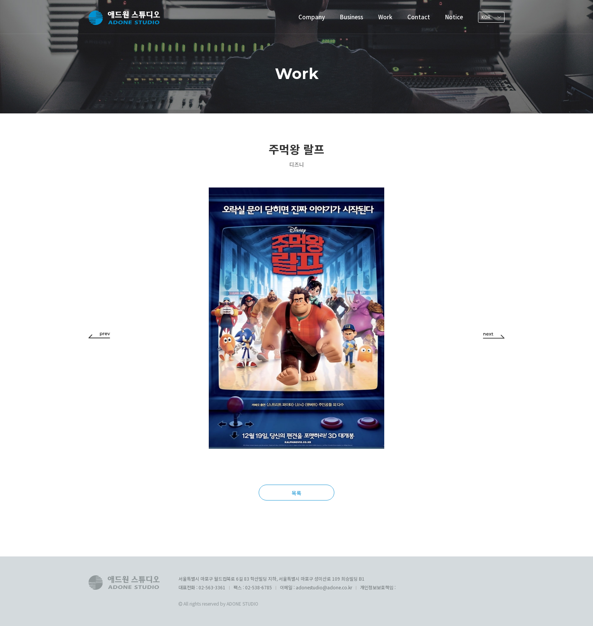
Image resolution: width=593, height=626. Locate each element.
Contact (418, 17)
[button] (99, 335)
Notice (454, 17)
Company (311, 17)
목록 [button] (296, 493)
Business (351, 17)
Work (385, 17)
